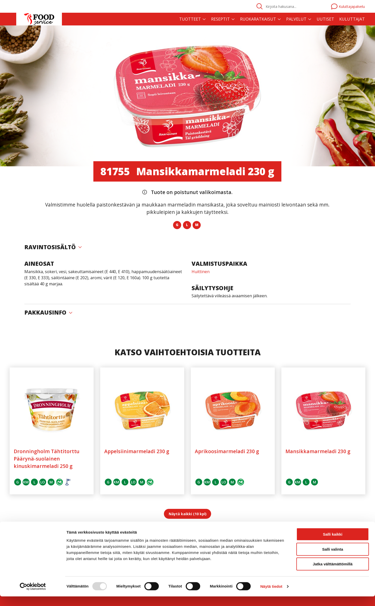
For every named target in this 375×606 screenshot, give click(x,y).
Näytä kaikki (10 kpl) (188, 513)
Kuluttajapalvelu (348, 6)
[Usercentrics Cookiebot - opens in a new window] (33, 596)
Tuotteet (190, 19)
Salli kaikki (333, 544)
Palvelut (296, 19)
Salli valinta (332, 559)
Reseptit (220, 19)
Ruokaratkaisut (258, 19)
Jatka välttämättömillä (333, 573)
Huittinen (201, 271)
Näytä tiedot (271, 596)
